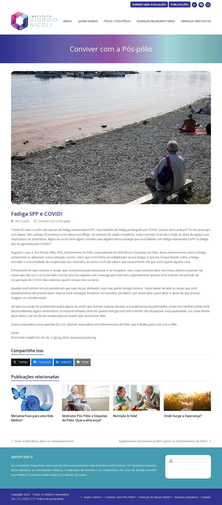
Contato (206, 497)
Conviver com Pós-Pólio (120, 497)
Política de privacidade (50, 499)
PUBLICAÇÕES (180, 4)
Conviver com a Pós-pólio (54, 221)
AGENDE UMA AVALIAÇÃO (149, 4)
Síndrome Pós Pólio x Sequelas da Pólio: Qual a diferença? (84, 418)
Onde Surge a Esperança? (183, 416)
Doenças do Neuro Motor (154, 497)
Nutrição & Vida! (125, 416)
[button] (20, 362)
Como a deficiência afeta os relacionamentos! (42, 441)
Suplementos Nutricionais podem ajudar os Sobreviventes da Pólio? (165, 441)
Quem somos (92, 497)
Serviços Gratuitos (185, 497)
